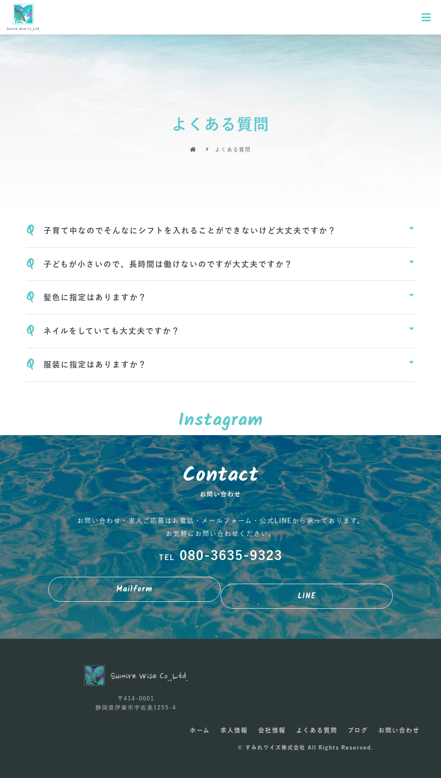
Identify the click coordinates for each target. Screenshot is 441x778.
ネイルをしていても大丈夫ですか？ (111, 331)
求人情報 (399, 730)
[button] (134, 589)
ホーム (365, 730)
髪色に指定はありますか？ (95, 297)
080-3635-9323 (221, 555)
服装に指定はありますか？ (95, 364)
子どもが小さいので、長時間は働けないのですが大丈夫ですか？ (168, 264)
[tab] (220, 231)
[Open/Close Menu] (426, 17)
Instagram (220, 420)
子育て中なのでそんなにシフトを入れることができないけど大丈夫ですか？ (189, 230)
